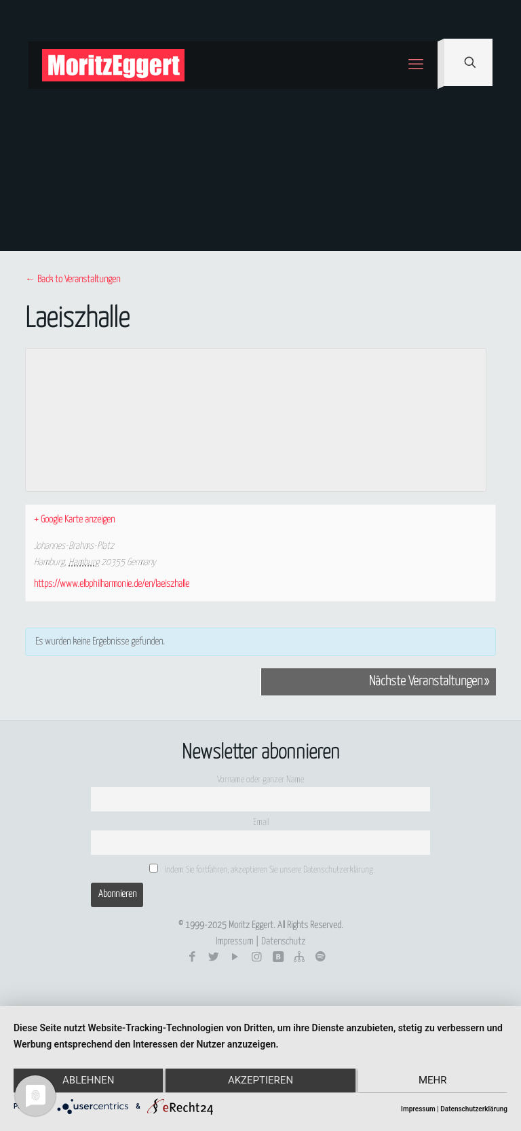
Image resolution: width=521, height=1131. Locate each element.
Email (261, 822)
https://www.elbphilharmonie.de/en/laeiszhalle (111, 584)
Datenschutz (283, 941)
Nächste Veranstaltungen (429, 682)
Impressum (234, 941)
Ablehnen (87, 1081)
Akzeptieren (260, 1081)
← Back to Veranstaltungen (72, 279)
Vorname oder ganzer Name (260, 779)
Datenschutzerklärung (473, 1109)
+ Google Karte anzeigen (74, 519)
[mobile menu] (415, 65)
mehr (434, 1081)
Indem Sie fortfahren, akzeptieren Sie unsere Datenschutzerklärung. (261, 869)
